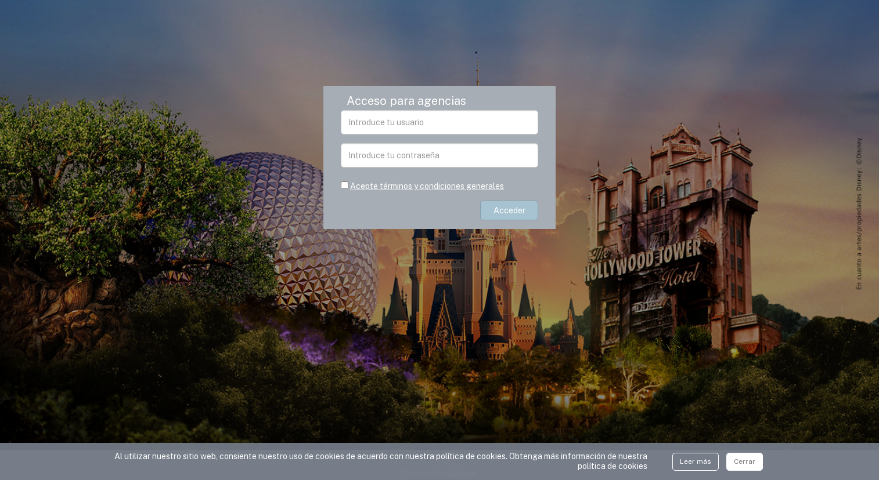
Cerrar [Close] (744, 461)
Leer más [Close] (695, 461)
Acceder (509, 210)
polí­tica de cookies (612, 466)
